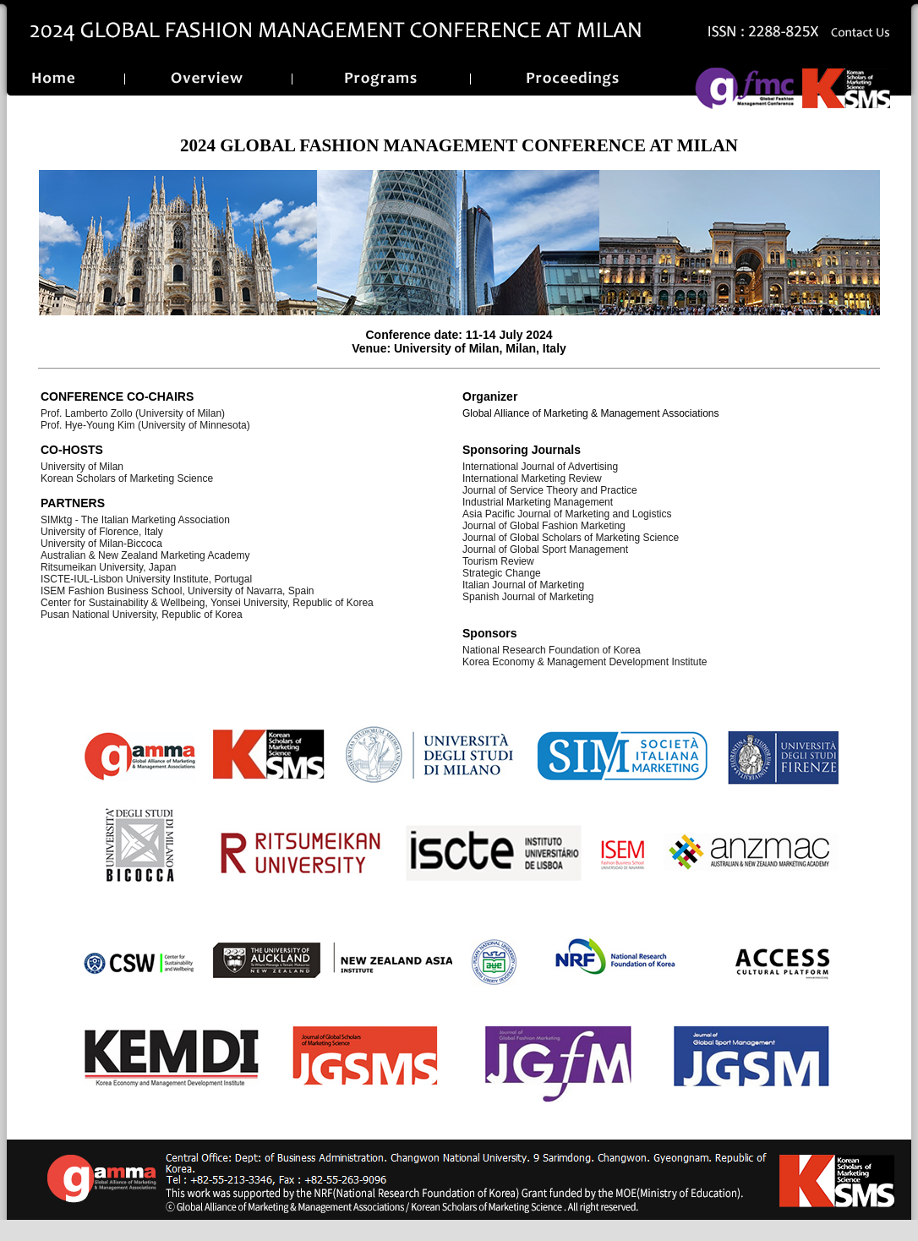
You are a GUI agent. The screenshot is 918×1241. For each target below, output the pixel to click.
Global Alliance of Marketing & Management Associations (590, 413)
